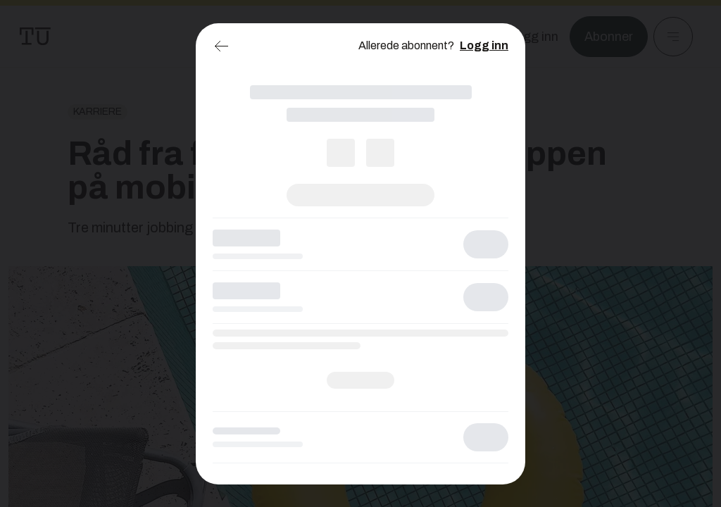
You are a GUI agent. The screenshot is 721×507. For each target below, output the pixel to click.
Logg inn (484, 45)
